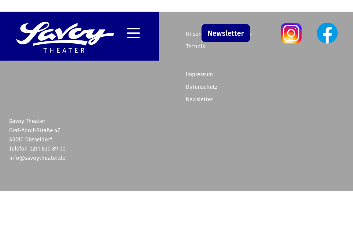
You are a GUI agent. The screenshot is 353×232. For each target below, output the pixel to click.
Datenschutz (201, 87)
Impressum (199, 74)
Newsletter (226, 33)
